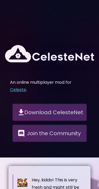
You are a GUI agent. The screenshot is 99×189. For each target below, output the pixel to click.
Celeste (18, 90)
